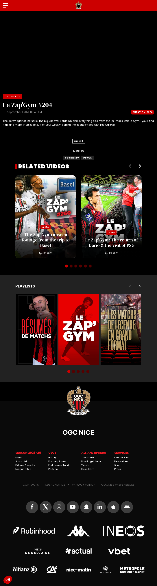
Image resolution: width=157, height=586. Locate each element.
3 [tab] (76, 266)
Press (117, 469)
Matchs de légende (121, 329)
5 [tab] (86, 266)
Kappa (79, 530)
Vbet (119, 551)
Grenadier (37, 551)
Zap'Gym (87, 157)
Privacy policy (83, 485)
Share (78, 141)
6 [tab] (90, 266)
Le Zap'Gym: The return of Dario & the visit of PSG (111, 216)
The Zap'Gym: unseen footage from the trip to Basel (45, 216)
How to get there (91, 461)
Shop (117, 465)
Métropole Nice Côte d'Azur (132, 569)
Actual (78, 551)
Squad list (21, 461)
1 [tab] (67, 266)
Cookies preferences (117, 485)
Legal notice (55, 485)
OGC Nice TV (72, 157)
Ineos (123, 530)
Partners (53, 469)
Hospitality (87, 469)
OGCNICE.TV (121, 457)
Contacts (31, 485)
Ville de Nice (105, 569)
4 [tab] (81, 266)
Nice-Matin (79, 569)
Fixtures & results (25, 465)
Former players (57, 461)
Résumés (36, 329)
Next (140, 166)
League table (23, 469)
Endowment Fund (58, 465)
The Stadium (88, 457)
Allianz (25, 569)
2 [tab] (71, 266)
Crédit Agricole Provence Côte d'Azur (52, 569)
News (18, 457)
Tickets (85, 465)
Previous (130, 166)
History (52, 457)
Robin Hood (34, 530)
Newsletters (121, 461)
